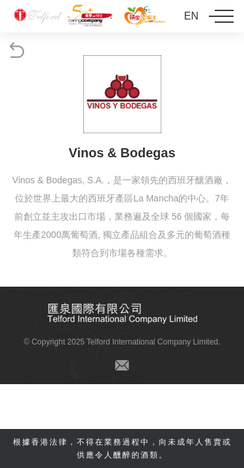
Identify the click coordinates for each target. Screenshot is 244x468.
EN (191, 15)
